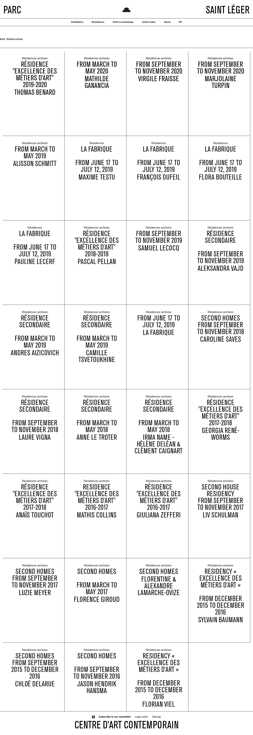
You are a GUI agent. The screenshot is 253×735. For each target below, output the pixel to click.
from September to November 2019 (158, 240)
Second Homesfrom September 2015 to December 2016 (34, 669)
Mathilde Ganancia (97, 82)
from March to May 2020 (97, 68)
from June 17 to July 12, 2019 (158, 325)
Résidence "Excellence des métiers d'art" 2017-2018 (220, 416)
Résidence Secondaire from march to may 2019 (35, 335)
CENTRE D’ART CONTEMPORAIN (127, 724)
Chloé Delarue (35, 687)
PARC (12, 9)
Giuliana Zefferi (158, 518)
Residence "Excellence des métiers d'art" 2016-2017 (97, 500)
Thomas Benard (34, 92)
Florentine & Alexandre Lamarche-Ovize (159, 589)
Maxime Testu (97, 180)
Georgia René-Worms (220, 437)
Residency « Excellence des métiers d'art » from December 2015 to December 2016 (220, 595)
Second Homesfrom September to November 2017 (35, 582)
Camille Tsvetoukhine (96, 360)
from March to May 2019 (35, 156)
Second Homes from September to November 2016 (96, 669)
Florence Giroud (96, 603)
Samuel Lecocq (158, 251)
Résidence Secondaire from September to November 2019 (220, 251)
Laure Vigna (35, 441)
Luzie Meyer (35, 596)
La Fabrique (158, 336)
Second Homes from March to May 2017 (97, 585)
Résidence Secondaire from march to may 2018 (97, 420)
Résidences (96, 147)
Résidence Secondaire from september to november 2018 (34, 420)
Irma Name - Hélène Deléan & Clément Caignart (159, 448)
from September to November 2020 (158, 68)
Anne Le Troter (97, 441)
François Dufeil (158, 180)
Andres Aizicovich (35, 356)
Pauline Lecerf (35, 265)
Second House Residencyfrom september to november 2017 (220, 500)
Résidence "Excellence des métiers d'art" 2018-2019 (97, 247)
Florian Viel (158, 708)
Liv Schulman (220, 518)
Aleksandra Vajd (220, 272)
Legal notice (141, 716)
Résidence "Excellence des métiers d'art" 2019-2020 (35, 74)
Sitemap (156, 716)
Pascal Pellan (97, 265)
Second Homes (158, 575)
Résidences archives (35, 58)
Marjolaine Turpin (220, 82)
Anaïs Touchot (35, 518)
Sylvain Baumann (220, 623)
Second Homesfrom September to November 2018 (220, 328)
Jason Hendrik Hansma (96, 691)
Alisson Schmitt (35, 167)
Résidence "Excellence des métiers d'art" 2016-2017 (158, 500)
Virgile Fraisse (158, 78)
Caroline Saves (220, 343)
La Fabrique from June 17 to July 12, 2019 (96, 163)
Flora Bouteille (220, 180)
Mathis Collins (97, 518)
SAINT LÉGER (228, 9)
